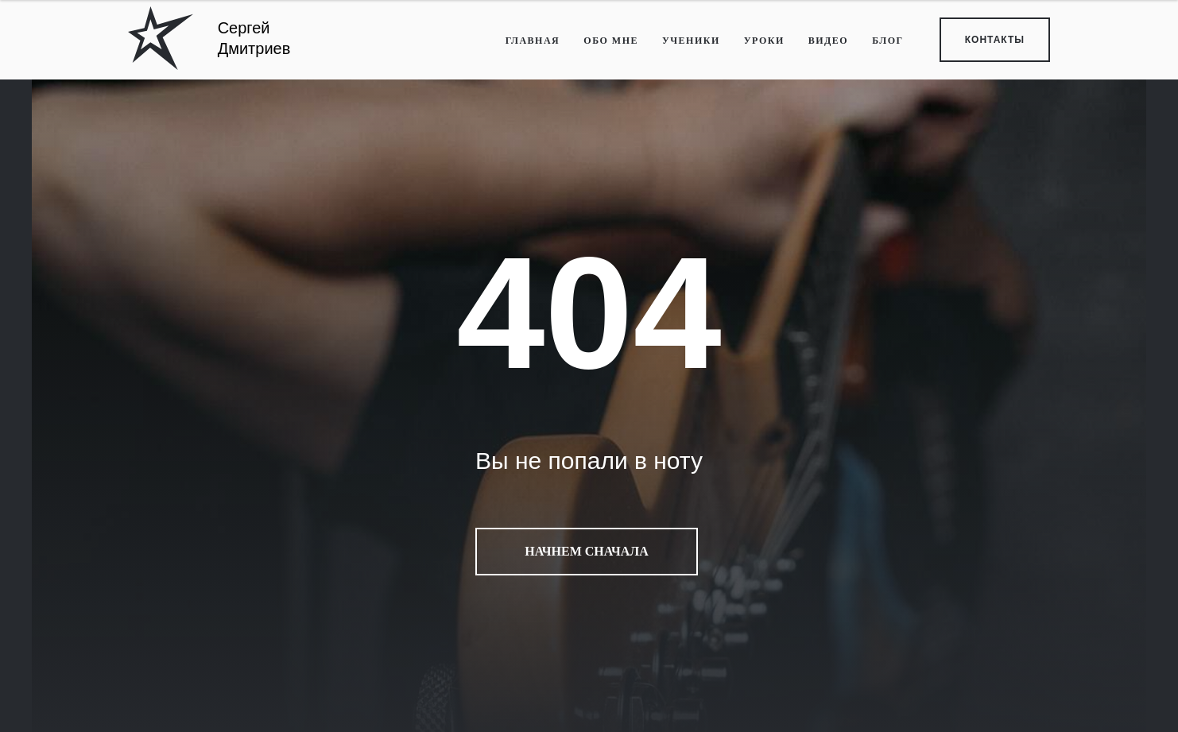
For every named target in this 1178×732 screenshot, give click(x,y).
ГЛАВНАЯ (533, 40)
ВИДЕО (828, 40)
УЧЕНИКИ (691, 40)
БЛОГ (888, 40)
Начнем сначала (586, 551)
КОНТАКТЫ (995, 39)
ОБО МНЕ (610, 40)
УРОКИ (764, 40)
